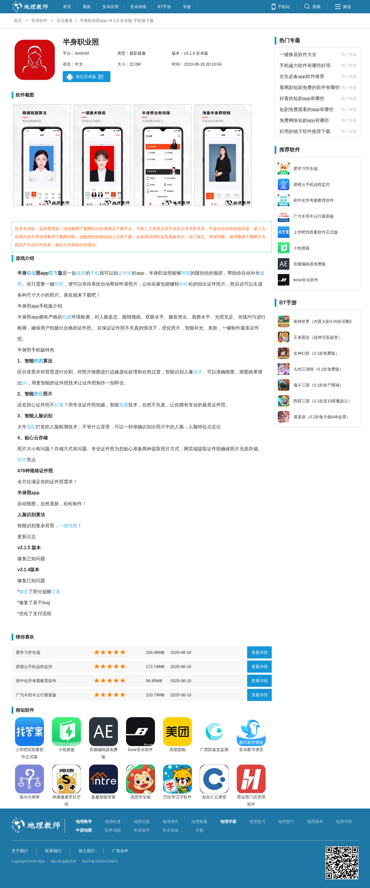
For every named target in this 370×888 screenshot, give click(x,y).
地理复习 (257, 821)
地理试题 (142, 821)
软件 (22, 459)
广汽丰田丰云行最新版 (36, 695)
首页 (67, 6)
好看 (59, 404)
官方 (53, 273)
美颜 (123, 404)
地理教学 (84, 821)
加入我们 (87, 850)
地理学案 (228, 821)
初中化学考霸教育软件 (36, 680)
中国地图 (84, 830)
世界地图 (113, 830)
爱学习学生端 (28, 652)
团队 (31, 426)
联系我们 (53, 850)
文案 (56, 591)
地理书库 (344, 821)
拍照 (59, 284)
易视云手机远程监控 (34, 666)
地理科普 (113, 821)
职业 (31, 273)
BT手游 (164, 6)
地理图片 (286, 821)
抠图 (38, 360)
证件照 (125, 273)
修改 (23, 591)
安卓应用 (110, 6)
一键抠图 (68, 525)
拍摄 (66, 316)
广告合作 (120, 850)
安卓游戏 (138, 6)
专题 (187, 6)
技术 (197, 371)
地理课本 (315, 821)
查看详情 (259, 652)
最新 (87, 6)
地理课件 (170, 821)
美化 (38, 393)
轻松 (183, 284)
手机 (94, 273)
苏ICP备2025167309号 (100, 861)
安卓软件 (39, 20)
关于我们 (20, 850)
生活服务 (65, 20)
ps (24, 382)
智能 (185, 273)
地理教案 (199, 821)
